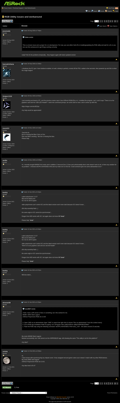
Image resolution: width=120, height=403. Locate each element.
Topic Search (102, 26)
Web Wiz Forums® (61, 397)
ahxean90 (7, 303)
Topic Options (112, 26)
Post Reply (7, 21)
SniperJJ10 (8, 96)
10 (115, 21)
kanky (6, 192)
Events (101, 11)
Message (24, 26)
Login (116, 11)
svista (6, 351)
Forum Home (7, 8)
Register (109, 11)
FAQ (89, 11)
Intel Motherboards (30, 8)
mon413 (7, 128)
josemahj (7, 31)
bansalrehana (9, 64)
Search (95, 11)
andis (5, 160)
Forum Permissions (112, 393)
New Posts (111, 8)
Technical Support (18, 8)
